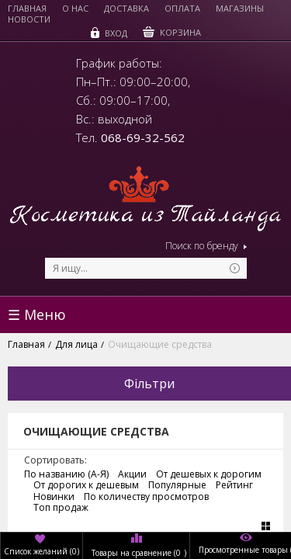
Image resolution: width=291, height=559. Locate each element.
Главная (27, 8)
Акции (132, 474)
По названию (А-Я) (66, 474)
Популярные (177, 485)
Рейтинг (234, 485)
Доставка (126, 8)
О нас (75, 8)
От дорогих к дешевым (86, 485)
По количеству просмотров (146, 496)
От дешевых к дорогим (209, 474)
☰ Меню (37, 314)
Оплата (182, 8)
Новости (29, 19)
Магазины (240, 8)
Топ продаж (60, 507)
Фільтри (149, 383)
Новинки (53, 496)
